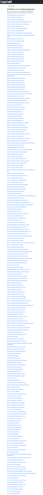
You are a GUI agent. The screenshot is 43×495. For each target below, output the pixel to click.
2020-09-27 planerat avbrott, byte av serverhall (17, 253)
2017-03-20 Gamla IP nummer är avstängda (16, 449)
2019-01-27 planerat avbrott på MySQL (15, 215)
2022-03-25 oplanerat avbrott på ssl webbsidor (17, 163)
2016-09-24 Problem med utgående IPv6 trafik (16, 334)
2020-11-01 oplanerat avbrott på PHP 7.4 (15, 247)
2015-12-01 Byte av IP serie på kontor (15, 398)
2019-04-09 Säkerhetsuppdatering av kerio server (17, 200)
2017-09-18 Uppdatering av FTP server (15, 460)
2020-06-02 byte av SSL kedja (13, 265)
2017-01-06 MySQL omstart (13, 477)
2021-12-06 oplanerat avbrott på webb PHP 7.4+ (17, 175)
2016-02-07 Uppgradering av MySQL (14, 400)
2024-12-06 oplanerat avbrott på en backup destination (18, 65)
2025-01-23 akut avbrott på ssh (13, 63)
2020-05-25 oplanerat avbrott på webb (15, 267)
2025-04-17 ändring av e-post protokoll (15, 52)
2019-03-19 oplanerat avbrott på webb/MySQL (16, 206)
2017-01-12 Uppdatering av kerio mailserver (16, 475)
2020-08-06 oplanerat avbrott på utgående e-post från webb (19, 258)
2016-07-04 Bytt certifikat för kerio (14, 353)
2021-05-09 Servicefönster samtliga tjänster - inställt (18, 224)
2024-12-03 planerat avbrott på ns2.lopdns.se (16, 67)
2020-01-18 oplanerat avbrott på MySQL (15, 294)
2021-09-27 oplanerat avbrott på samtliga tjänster (17, 184)
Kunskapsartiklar (11, 6)
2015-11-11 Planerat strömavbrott (14, 409)
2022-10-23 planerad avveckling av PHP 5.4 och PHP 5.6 (18, 138)
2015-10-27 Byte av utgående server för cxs (16, 416)
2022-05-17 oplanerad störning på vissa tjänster (17, 151)
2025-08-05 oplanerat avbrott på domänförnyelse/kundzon (19, 33)
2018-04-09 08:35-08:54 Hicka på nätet (15, 314)
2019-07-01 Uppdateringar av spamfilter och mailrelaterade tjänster (21, 195)
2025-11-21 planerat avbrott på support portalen (17, 28)
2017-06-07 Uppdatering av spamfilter (15, 486)
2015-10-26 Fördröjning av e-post (14, 425)
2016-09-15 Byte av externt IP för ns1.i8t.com (16, 341)
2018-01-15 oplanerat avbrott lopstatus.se (16, 325)
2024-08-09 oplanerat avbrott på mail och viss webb (18, 91)
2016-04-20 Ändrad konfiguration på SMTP (16, 375)
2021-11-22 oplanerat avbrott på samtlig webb (17, 180)
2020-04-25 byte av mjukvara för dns (14, 274)
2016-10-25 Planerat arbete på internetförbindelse (17, 329)
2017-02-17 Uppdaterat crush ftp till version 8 (16, 462)
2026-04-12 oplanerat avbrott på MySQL (15, 19)
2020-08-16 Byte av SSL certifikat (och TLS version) (17, 256)
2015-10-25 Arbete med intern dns (14, 420)
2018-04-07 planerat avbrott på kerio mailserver (17, 316)
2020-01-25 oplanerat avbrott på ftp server (16, 291)
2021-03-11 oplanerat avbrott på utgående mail (17, 233)
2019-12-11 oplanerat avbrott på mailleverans (16, 298)
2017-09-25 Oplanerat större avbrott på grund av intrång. (19, 457)
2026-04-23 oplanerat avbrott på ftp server (16, 15)
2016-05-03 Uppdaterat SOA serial (14, 371)
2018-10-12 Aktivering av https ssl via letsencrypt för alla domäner (21, 242)
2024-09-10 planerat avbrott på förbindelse (16, 87)
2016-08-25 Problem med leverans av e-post (16, 346)
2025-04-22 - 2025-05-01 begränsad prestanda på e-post (19, 50)
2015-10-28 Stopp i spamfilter (13, 422)
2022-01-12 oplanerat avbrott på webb (15, 173)
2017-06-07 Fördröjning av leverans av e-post (16, 484)
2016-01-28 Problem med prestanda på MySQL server (18, 384)
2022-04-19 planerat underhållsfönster (15, 156)
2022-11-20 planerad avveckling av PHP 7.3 (16, 131)
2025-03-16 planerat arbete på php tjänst (15, 56)
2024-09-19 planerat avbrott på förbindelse (16, 82)
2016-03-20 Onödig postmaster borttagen (16, 373)
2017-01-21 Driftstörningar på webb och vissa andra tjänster (19, 471)
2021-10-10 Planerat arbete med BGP (15, 182)
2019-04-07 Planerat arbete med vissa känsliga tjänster (18, 202)
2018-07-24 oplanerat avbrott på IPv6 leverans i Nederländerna (20, 305)
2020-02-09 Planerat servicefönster (14, 289)
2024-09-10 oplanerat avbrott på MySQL (15, 80)
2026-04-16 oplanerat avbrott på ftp (14, 17)
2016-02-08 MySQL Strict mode (13, 380)
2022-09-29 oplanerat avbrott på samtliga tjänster (17, 140)
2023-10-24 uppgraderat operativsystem (15, 109)
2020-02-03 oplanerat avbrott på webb (15, 285)
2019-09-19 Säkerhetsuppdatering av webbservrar (17, 303)
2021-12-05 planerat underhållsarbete (15, 177)
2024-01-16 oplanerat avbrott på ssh (14, 105)
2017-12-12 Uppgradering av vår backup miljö (16, 440)
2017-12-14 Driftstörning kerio (13, 438)
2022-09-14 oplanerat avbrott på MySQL (15, 145)
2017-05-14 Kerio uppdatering (13, 493)
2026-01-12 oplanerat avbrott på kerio (15, 26)
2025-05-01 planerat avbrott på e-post (15, 47)
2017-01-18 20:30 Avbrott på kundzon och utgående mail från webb (21, 473)
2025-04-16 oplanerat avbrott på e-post (15, 54)
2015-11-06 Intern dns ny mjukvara (14, 418)
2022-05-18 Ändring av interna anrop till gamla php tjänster (19, 149)
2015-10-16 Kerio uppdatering (13, 431)
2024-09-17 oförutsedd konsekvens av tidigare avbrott (18, 72)
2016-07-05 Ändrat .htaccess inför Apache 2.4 (16, 351)
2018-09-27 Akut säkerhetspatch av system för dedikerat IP (19, 251)
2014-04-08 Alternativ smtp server (14, 362)
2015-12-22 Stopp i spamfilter (13, 391)
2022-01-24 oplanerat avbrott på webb (15, 165)
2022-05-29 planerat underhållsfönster (15, 154)
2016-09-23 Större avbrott (12, 336)
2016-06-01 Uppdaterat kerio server (14, 367)
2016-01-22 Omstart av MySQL (13, 387)
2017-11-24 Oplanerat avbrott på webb (15, 443)
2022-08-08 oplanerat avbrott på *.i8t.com (16, 147)
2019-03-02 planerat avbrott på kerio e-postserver (17, 213)
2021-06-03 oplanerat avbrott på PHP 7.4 (15, 191)
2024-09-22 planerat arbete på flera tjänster (16, 78)
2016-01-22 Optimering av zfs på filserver (15, 405)
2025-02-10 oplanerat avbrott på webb (15, 61)
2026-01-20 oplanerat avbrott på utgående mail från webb (19, 21)
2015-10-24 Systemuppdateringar (14, 429)
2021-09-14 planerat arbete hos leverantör (16, 186)
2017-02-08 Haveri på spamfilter (14, 464)
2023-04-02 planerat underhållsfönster (15, 120)
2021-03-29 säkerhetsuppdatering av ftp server (17, 227)
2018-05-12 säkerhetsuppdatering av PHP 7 (16, 312)
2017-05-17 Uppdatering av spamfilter (15, 489)
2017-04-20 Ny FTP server (12, 447)
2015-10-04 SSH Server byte (13, 434)
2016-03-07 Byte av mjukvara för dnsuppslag (16, 393)
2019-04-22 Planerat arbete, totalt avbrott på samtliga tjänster (20, 204)
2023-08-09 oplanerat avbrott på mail (15, 111)
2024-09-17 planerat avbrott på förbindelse (16, 84)
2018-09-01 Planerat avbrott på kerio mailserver (17, 276)
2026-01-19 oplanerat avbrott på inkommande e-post (18, 24)
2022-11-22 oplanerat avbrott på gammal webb (17, 129)
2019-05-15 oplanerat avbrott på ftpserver (16, 198)
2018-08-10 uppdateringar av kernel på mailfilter (17, 278)
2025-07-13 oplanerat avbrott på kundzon (15, 41)
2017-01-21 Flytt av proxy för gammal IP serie (16, 468)
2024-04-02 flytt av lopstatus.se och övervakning (17, 100)
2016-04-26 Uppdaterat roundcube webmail (16, 364)
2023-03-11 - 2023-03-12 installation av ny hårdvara (18, 122)
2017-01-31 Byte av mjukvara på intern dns (16, 466)
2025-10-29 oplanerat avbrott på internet (15, 30)
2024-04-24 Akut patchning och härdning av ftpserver (18, 98)
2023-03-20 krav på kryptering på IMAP (15, 118)
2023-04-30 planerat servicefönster (14, 116)
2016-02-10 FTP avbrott (12, 378)
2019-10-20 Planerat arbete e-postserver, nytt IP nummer (19, 300)
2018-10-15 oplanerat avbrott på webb (15, 244)
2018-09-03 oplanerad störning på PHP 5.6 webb (17, 260)
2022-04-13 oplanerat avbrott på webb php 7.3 (17, 158)
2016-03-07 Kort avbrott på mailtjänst (15, 369)
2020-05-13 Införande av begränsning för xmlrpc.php (18, 271)
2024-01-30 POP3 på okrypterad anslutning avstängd (18, 102)
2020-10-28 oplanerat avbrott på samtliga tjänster (17, 249)
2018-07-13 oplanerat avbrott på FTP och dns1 (16, 307)
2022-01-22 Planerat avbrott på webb (15, 167)
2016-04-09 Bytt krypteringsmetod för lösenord (17, 360)
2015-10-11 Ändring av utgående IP (14, 436)
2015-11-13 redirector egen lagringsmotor (16, 407)
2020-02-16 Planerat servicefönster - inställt (16, 287)
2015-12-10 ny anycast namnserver (14, 396)
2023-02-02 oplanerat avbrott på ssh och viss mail (17, 127)
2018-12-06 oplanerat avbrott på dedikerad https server (18, 231)
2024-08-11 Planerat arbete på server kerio (16, 89)
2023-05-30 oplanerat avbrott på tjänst (15, 113)
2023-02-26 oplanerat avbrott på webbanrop (16, 125)
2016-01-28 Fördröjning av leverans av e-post (16, 382)
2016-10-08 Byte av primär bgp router (15, 332)
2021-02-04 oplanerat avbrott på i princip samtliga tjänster (19, 236)
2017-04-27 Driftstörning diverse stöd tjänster (16, 445)
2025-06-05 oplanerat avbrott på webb (15, 45)
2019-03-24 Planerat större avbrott (14, 209)
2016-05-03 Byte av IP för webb (13, 358)
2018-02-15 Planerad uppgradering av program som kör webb (20, 323)
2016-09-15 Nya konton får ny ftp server (15, 338)
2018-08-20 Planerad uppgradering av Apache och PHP (18, 269)
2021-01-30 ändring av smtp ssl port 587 (15, 238)
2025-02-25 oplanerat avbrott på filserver (15, 58)
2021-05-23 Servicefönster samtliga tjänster (16, 222)
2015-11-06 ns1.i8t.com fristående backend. (16, 411)
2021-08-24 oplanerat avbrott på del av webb (16, 189)
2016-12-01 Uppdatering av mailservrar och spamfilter (18, 327)
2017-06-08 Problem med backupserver (15, 482)
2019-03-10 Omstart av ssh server (14, 211)
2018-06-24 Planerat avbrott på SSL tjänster (16, 309)
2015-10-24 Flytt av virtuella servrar (14, 427)
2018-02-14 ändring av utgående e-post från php (17, 320)
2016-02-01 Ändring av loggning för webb (16, 402)
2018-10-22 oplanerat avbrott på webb (15, 240)
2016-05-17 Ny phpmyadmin (13, 355)
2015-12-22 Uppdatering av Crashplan (15, 389)
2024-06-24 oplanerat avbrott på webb (15, 96)
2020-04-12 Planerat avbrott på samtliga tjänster (17, 280)
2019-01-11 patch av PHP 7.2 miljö (14, 220)
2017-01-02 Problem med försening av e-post (16, 480)
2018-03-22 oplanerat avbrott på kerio (15, 318)
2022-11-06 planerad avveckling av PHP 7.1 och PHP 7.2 (18, 134)
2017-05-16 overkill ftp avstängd (14, 491)
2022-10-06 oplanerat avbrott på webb (15, 136)
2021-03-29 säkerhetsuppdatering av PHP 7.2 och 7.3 (18, 229)
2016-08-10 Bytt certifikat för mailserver (15, 349)
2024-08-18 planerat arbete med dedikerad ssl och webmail (19, 93)
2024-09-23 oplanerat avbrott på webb (15, 70)
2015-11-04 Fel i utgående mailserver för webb (17, 413)
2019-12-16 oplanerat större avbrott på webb (16, 296)
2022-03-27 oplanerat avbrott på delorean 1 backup (18, 160)
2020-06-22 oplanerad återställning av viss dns (17, 262)
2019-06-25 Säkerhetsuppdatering (14, 193)
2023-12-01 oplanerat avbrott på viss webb (16, 107)
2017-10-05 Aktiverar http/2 (13, 451)
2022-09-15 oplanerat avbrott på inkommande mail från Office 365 (21, 143)
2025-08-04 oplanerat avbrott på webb (15, 38)
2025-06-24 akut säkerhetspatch (14, 43)
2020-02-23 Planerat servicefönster (14, 282)
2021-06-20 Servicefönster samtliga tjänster (16, 218)
